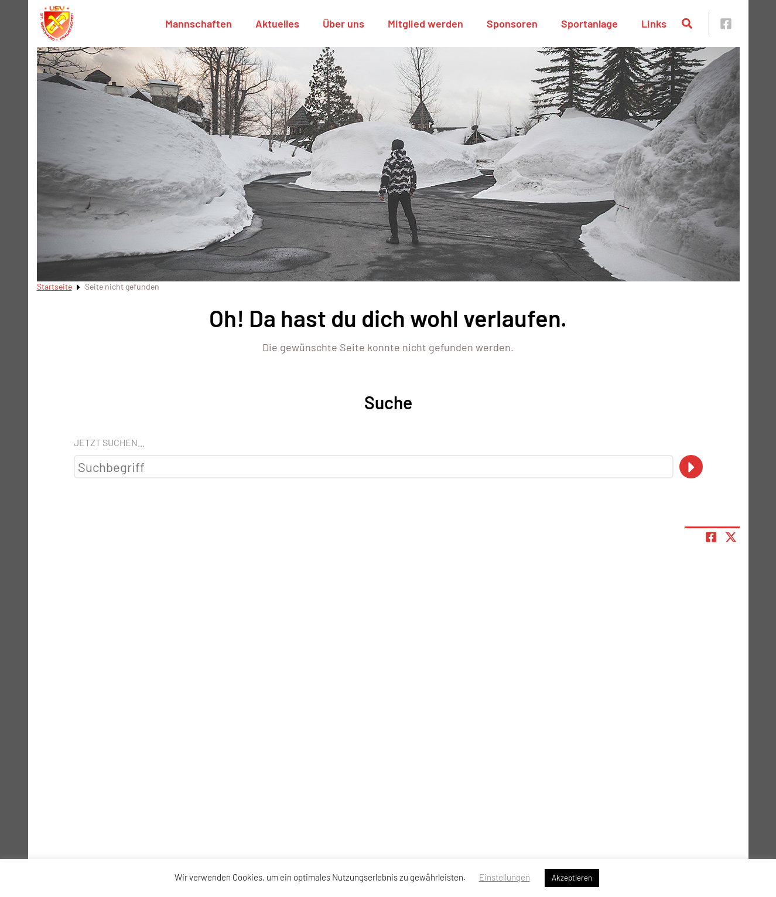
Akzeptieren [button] (572, 877)
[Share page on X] (731, 537)
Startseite (54, 286)
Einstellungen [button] (504, 877)
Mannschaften (198, 23)
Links (653, 23)
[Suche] (691, 466)
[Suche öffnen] (687, 23)
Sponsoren (512, 23)
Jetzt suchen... (109, 442)
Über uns (343, 23)
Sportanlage (589, 23)
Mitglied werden (425, 23)
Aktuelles (277, 23)
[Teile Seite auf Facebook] (711, 537)
